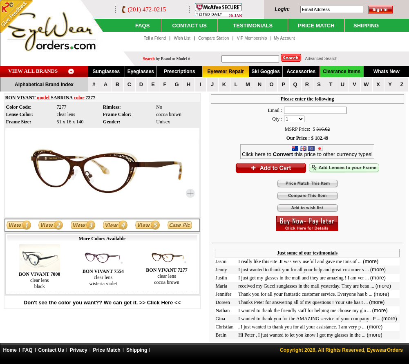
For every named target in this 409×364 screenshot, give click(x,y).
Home (10, 350)
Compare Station (214, 38)
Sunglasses (106, 71)
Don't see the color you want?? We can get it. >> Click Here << (102, 302)
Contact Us (51, 350)
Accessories (300, 71)
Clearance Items (341, 71)
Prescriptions (179, 71)
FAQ (27, 350)
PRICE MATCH (316, 25)
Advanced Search (321, 58)
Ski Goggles (266, 71)
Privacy (78, 350)
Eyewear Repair (226, 71)
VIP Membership (252, 38)
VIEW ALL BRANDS (33, 71)
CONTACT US (189, 25)
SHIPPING (366, 25)
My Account (284, 38)
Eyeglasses (140, 71)
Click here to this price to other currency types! (307, 151)
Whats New (386, 71)
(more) (370, 261)
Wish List (182, 38)
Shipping (136, 350)
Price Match (107, 350)
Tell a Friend (155, 38)
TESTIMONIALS (253, 25)
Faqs (142, 25)
